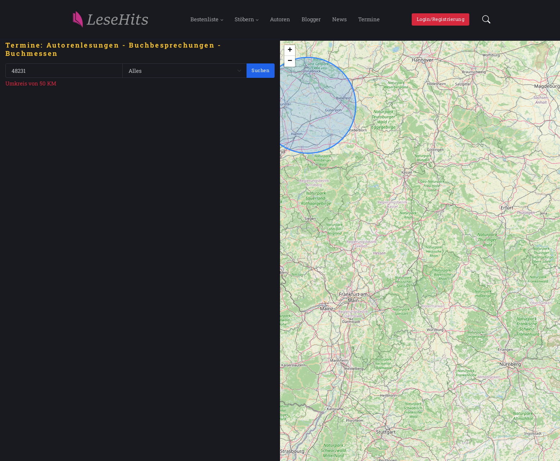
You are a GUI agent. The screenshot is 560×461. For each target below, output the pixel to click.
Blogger (311, 19)
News (339, 19)
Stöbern (244, 19)
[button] (484, 19)
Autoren (280, 19)
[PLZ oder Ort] (64, 70)
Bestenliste (204, 19)
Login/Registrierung (441, 19)
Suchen (261, 70)
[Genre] (184, 70)
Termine (369, 19)
